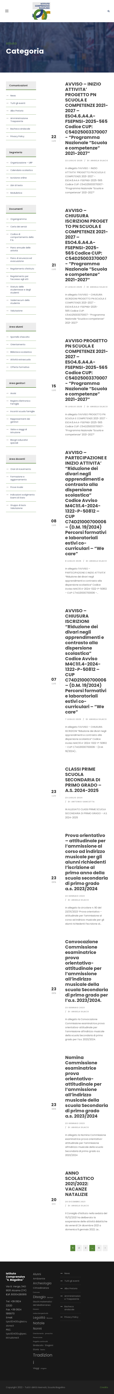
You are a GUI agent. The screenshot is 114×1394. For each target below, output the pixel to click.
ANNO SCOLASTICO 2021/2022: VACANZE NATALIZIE (79, 1184)
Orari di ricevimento (20, 469)
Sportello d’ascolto (20, 336)
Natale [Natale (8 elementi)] (39, 1323)
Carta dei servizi (18, 226)
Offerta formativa (19, 367)
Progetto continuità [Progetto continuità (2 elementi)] (40, 1341)
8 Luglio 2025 (73, 561)
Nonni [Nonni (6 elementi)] (37, 1328)
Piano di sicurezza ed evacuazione (21, 260)
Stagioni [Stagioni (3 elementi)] (49, 1345)
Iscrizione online (18, 177)
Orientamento (17, 344)
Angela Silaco (99, 160)
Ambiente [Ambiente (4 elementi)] (39, 1278)
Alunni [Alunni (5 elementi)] (37, 1274)
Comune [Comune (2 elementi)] (36, 1292)
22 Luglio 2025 (74, 160)
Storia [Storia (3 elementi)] (36, 1349)
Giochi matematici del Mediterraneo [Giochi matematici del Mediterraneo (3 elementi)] (42, 1303)
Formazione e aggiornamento (18, 478)
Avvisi (13, 393)
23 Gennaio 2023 (75, 896)
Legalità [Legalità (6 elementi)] (39, 1317)
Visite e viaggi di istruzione (18, 431)
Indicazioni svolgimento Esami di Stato (22, 496)
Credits (104, 1387)
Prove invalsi (16, 487)
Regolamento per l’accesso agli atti (19, 278)
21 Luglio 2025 (73, 287)
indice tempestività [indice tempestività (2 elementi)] (40, 1313)
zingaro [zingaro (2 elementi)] (43, 1368)
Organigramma (18, 219)
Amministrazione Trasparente (19, 120)
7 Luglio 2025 (73, 719)
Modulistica (16, 192)
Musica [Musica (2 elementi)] (49, 1318)
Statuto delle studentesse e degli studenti (20, 289)
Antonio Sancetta (83, 801)
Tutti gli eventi (17, 103)
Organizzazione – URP (21, 162)
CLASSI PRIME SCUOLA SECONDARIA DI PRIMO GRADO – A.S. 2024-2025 (83, 780)
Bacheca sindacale (20, 128)
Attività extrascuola (20, 359)
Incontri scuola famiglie (22, 411)
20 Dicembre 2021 (75, 1201)
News (13, 95)
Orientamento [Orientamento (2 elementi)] (38, 1333)
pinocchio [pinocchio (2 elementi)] (49, 1333)
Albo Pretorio (16, 110)
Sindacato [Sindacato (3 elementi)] (38, 1345)
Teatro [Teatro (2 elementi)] (42, 1350)
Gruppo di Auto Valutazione (18, 507)
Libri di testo (16, 185)
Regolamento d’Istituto (22, 268)
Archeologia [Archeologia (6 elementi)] (42, 1283)
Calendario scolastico (21, 170)
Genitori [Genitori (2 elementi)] (50, 1297)
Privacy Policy (17, 136)
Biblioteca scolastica (21, 352)
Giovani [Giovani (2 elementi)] (36, 1309)
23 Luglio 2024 (74, 797)
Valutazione (16, 310)
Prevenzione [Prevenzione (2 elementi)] (37, 1337)
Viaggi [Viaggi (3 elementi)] (36, 1368)
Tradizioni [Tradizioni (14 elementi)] (42, 1358)
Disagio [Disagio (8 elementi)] (39, 1297)
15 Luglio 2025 (73, 406)
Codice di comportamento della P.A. (22, 237)
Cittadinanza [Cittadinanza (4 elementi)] (41, 1288)
